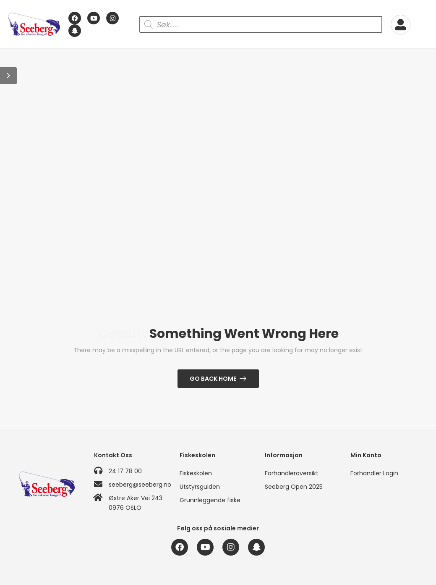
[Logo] (34, 25)
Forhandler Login (374, 473)
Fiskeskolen (196, 473)
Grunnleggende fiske (210, 500)
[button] (8, 75)
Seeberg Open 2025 (294, 486)
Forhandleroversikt (292, 473)
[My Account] (400, 24)
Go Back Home (213, 378)
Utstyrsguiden (200, 486)
